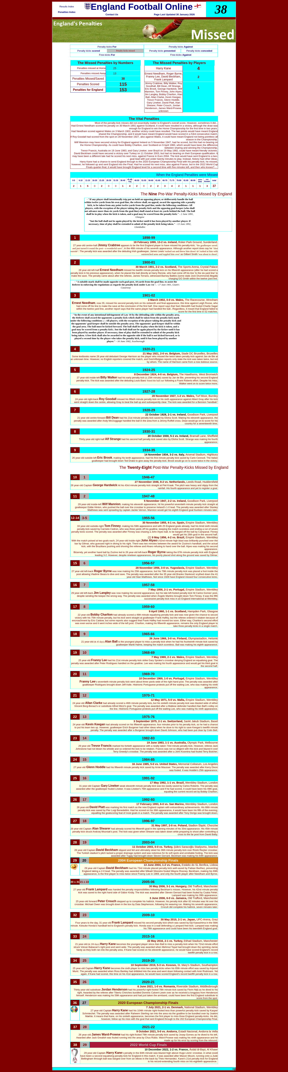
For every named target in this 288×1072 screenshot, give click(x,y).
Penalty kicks (181, 46)
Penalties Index (67, 12)
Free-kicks (107, 54)
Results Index (66, 6)
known (207, 181)
